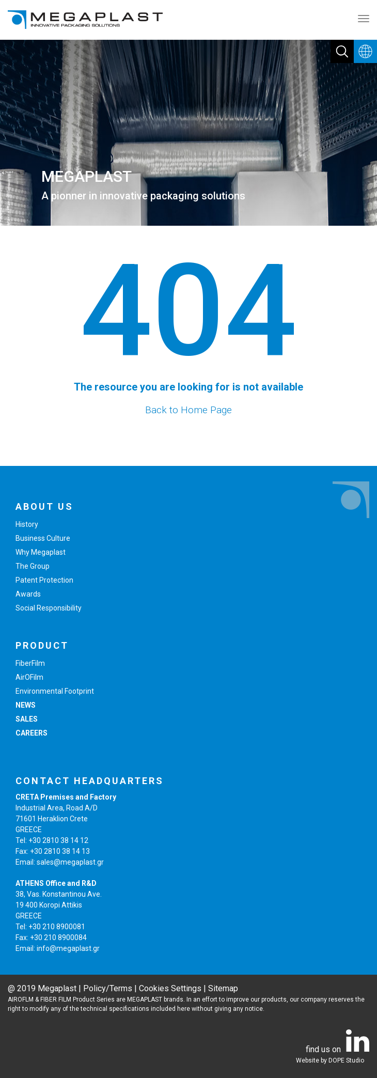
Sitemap (223, 988)
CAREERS (31, 733)
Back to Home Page (188, 410)
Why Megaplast (40, 552)
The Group (32, 566)
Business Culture (42, 538)
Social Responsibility (48, 608)
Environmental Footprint (54, 691)
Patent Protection (44, 580)
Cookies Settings (170, 988)
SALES (26, 719)
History (26, 524)
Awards (28, 594)
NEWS (25, 705)
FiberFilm (30, 663)
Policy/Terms (107, 988)
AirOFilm (29, 677)
